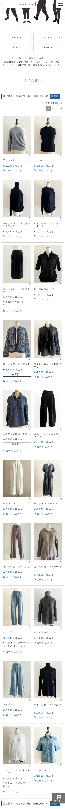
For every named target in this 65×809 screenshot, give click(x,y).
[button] (61, 108)
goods (17, 47)
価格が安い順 (23, 96)
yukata (48, 47)
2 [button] (53, 108)
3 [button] (57, 108)
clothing (17, 37)
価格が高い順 (40, 96)
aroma (48, 37)
